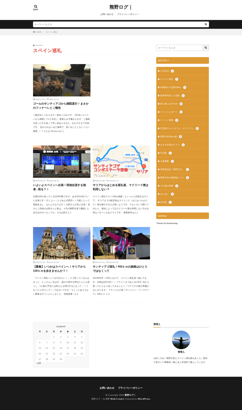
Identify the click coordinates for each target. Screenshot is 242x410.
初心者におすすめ (171, 103)
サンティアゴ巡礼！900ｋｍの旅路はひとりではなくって (120, 268)
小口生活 (167, 71)
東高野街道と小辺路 (172, 95)
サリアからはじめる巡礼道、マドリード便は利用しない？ (120, 187)
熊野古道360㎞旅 (171, 136)
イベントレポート (171, 112)
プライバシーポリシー (128, 14)
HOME (38, 32)
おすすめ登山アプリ (172, 144)
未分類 (166, 202)
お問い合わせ (106, 14)
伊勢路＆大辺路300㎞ (173, 87)
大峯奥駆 (167, 161)
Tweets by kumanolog (166, 223)
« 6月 (38, 363)
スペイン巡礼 (51, 32)
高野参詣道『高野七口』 (174, 169)
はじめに (167, 194)
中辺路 (166, 153)
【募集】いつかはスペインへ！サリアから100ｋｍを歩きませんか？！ (59, 268)
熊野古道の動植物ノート (174, 177)
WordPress (144, 398)
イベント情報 (169, 120)
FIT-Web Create (115, 398)
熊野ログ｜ (121, 7)
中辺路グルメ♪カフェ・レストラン (179, 128)
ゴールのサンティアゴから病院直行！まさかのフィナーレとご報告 (61, 105)
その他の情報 (169, 185)
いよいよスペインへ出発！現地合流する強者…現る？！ (59, 187)
